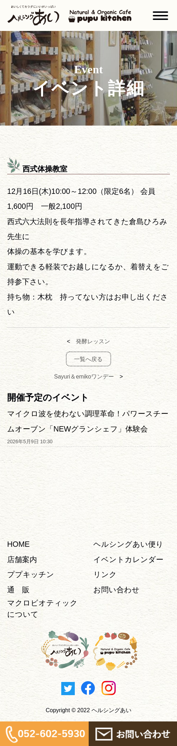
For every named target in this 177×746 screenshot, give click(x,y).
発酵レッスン (93, 341)
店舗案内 (22, 559)
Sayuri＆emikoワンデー (84, 377)
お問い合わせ (116, 590)
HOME (18, 544)
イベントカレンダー (128, 559)
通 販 (18, 590)
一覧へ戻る (88, 359)
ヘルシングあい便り (128, 544)
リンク (105, 574)
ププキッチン (30, 574)
